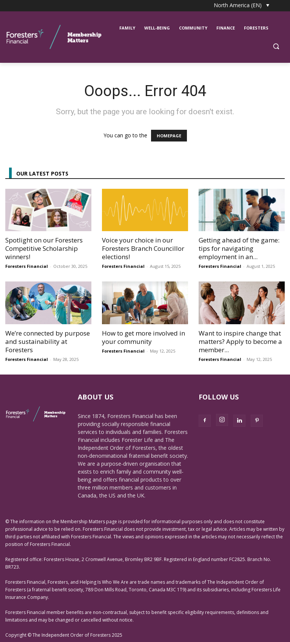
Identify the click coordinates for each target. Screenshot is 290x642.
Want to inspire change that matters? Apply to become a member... (240, 341)
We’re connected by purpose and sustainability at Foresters (47, 341)
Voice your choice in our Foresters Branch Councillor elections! (143, 248)
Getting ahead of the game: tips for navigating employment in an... (239, 248)
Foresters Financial (26, 266)
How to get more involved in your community (143, 337)
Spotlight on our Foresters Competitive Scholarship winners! (44, 248)
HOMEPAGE (169, 135)
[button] (276, 46)
